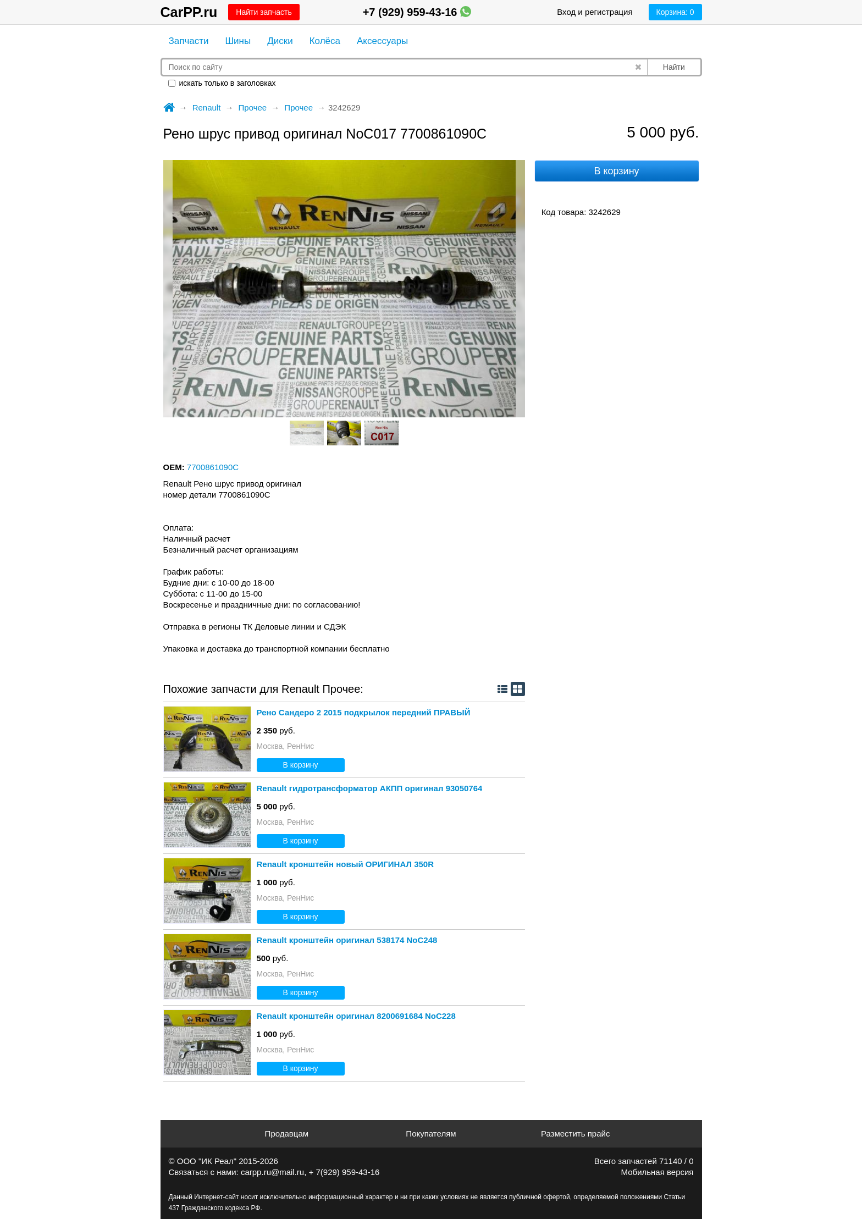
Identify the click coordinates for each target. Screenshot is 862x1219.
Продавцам (286, 1133)
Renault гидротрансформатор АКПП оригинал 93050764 (370, 788)
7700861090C (213, 467)
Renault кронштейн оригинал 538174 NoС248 (347, 940)
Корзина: (675, 12)
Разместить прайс (575, 1133)
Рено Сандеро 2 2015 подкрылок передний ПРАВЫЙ (364, 712)
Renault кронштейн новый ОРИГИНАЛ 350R (345, 864)
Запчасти (189, 41)
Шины (238, 41)
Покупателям (431, 1133)
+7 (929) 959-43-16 (417, 12)
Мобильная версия (657, 1172)
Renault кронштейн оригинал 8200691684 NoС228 (356, 1016)
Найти (674, 67)
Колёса (325, 41)
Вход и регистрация (594, 11)
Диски (279, 41)
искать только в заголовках (222, 83)
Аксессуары (382, 41)
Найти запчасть (263, 12)
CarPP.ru (189, 12)
